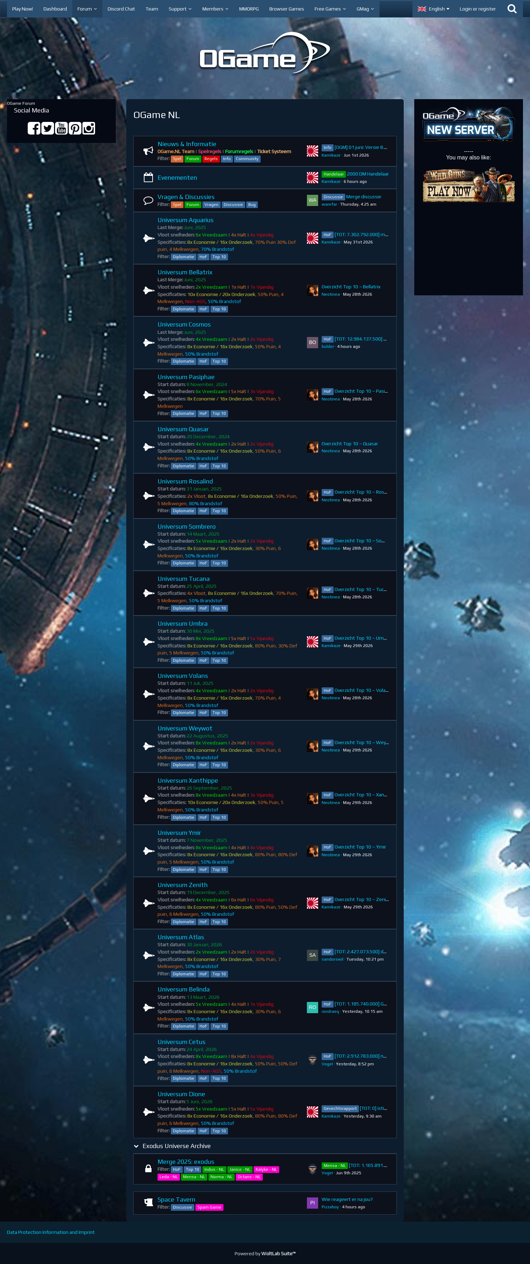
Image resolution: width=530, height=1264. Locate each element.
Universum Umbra (182, 623)
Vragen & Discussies (186, 196)
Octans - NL (249, 1176)
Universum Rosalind (185, 481)
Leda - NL (169, 1176)
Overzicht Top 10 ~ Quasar (350, 443)
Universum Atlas (180, 937)
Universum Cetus (181, 1041)
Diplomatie (183, 256)
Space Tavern (176, 1199)
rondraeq (330, 1011)
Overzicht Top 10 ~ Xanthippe (366, 794)
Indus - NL (214, 1169)
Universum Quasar (183, 429)
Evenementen (177, 177)
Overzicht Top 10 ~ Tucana (363, 589)
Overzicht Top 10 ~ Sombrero (366, 540)
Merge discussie (363, 196)
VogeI (327, 1064)
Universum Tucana (183, 578)
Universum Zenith (182, 884)
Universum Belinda (183, 989)
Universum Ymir (179, 832)
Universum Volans (182, 675)
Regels (211, 158)
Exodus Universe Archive (176, 1145)
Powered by (265, 1253)
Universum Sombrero (186, 526)
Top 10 (219, 256)
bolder (328, 346)
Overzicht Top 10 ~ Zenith (363, 899)
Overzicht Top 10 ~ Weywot (365, 742)
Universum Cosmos (184, 324)
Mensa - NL (194, 1176)
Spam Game (209, 1207)
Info (227, 158)
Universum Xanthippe (187, 780)
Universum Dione (181, 1094)
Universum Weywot (185, 728)
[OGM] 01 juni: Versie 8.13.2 (364, 147)
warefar (329, 204)
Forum (193, 158)
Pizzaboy (330, 1206)
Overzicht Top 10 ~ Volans (363, 690)
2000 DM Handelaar (368, 174)
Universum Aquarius (185, 220)
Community (247, 158)
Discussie (233, 204)
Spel (177, 158)
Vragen (211, 204)
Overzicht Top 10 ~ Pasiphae (365, 391)
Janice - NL (239, 1169)
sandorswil (332, 959)
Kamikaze (331, 155)
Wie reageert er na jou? (347, 1199)
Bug (252, 204)
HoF (203, 256)
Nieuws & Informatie (186, 143)
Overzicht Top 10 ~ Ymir (360, 847)
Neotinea (331, 294)
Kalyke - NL (266, 1169)
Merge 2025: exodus (185, 1161)
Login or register (478, 9)
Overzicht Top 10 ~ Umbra (363, 638)
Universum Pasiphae (186, 376)
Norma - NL (221, 1176)
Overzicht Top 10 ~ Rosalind (364, 492)
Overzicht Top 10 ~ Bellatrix (351, 286)
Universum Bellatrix (185, 272)
